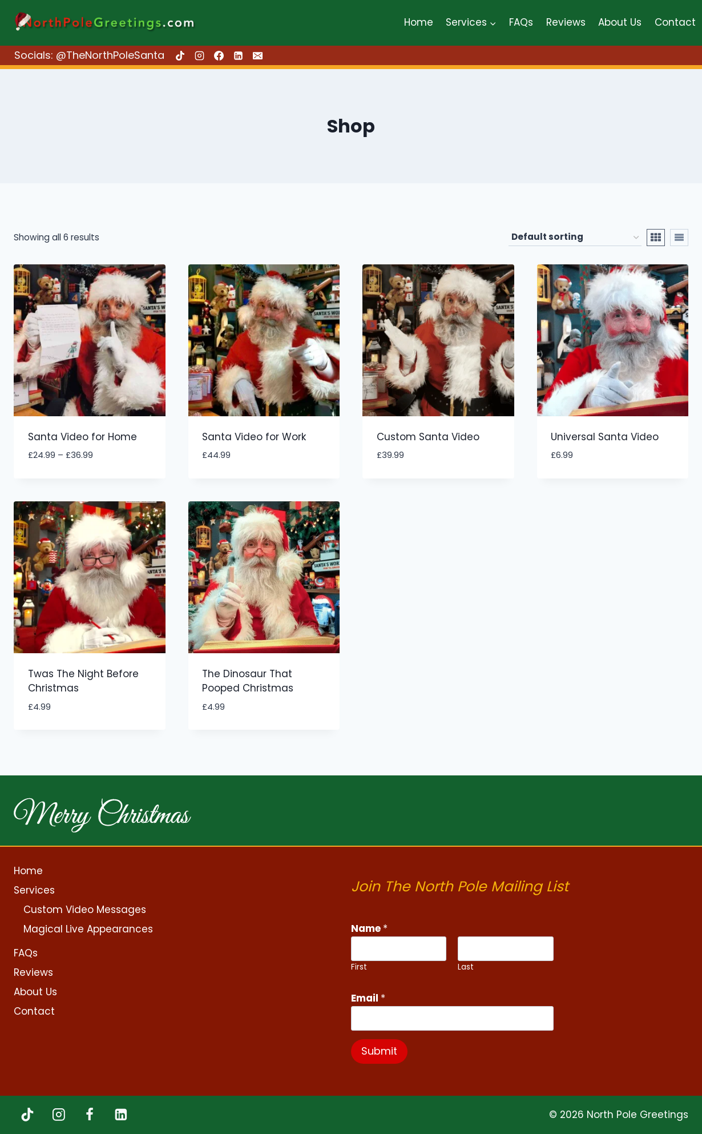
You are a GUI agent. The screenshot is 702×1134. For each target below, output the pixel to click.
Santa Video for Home (82, 437)
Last (466, 967)
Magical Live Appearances (88, 929)
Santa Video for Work (254, 437)
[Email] (257, 55)
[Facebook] (218, 55)
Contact (675, 22)
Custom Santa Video (428, 437)
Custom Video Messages (84, 909)
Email (368, 998)
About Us (620, 22)
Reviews (566, 22)
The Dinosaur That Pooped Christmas (247, 681)
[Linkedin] (238, 55)
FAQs (521, 22)
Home (418, 22)
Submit (379, 1051)
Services (34, 890)
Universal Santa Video (605, 437)
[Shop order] (575, 237)
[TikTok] (179, 55)
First (359, 967)
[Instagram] (199, 55)
